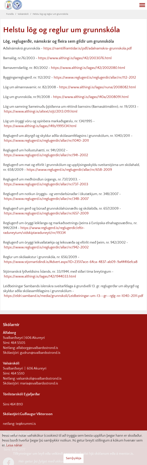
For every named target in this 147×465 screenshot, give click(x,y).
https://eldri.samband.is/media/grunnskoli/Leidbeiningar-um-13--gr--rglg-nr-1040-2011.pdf (73, 296)
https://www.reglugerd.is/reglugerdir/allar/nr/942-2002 (46, 247)
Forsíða (10, 14)
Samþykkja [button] (73, 458)
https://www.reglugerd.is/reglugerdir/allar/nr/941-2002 (46, 155)
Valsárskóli (23, 14)
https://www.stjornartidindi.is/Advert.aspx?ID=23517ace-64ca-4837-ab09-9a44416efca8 (70, 262)
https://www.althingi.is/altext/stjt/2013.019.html (40, 112)
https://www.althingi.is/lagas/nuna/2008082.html (97, 87)
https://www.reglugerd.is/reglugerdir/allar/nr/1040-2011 (46, 141)
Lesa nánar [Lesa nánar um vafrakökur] (14, 445)
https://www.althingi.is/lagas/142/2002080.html (88, 68)
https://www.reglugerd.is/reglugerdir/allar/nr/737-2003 (46, 184)
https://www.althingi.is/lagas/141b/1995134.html (40, 126)
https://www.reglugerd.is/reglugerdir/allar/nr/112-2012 (95, 78)
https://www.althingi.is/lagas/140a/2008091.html (91, 97)
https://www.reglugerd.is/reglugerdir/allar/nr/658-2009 (69, 170)
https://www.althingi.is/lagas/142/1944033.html (39, 276)
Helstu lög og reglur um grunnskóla (50, 14)
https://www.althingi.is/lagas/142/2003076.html (75, 58)
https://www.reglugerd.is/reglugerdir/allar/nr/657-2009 (46, 213)
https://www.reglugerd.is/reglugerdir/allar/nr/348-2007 (46, 199)
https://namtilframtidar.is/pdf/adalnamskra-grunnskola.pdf (87, 48)
